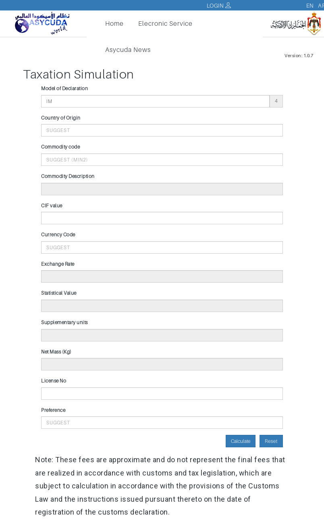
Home (114, 23)
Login (219, 5)
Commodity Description (68, 176)
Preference (53, 410)
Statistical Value (59, 293)
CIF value (51, 206)
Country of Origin (61, 118)
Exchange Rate (58, 264)
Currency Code (58, 235)
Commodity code (60, 147)
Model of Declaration (64, 88)
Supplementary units (64, 322)
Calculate (240, 441)
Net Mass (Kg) (56, 352)
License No (53, 381)
